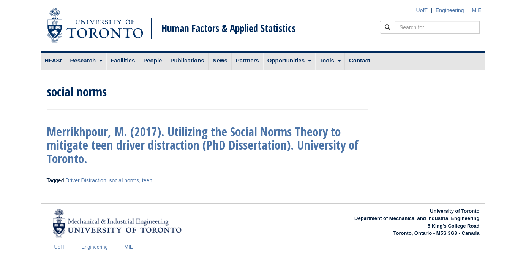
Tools (326, 60)
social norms (124, 180)
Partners (247, 60)
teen (147, 180)
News (220, 60)
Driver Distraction (85, 180)
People (152, 60)
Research (83, 60)
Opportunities (286, 60)
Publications (187, 60)
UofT (422, 10)
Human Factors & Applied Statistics (228, 28)
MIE (477, 10)
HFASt (53, 60)
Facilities (123, 60)
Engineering (450, 10)
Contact (359, 60)
